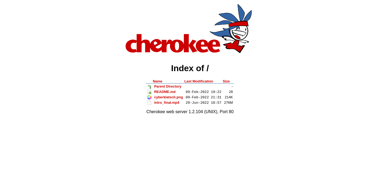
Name (157, 81)
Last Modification (198, 81)
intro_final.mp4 (166, 103)
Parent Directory (167, 86)
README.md (164, 92)
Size (226, 81)
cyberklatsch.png (168, 97)
